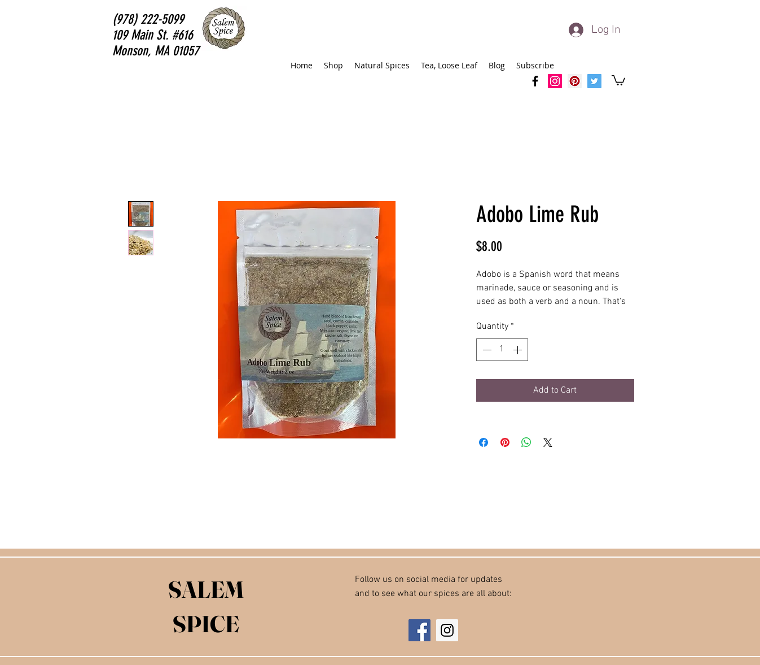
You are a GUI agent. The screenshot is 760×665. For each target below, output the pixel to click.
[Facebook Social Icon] (419, 630)
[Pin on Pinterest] (505, 442)
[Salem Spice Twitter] (594, 81)
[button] (618, 79)
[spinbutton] (502, 349)
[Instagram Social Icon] (447, 630)
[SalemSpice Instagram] (555, 81)
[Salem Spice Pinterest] (575, 81)
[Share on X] (548, 442)
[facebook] (535, 81)
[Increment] (518, 349)
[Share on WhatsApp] (526, 442)
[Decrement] (486, 349)
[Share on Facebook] (483, 442)
